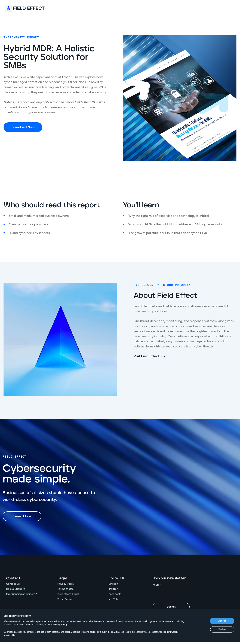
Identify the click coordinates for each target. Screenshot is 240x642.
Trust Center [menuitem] (65, 599)
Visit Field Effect (146, 356)
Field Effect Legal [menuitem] (68, 594)
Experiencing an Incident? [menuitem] (21, 594)
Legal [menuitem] (62, 578)
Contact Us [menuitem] (13, 584)
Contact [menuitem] (13, 578)
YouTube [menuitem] (114, 599)
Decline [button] (222, 629)
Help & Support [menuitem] (15, 589)
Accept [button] (222, 621)
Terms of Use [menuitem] (65, 589)
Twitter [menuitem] (113, 589)
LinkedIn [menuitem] (113, 584)
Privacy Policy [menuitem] (65, 584)
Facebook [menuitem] (115, 594)
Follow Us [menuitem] (117, 578)
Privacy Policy (60, 624)
